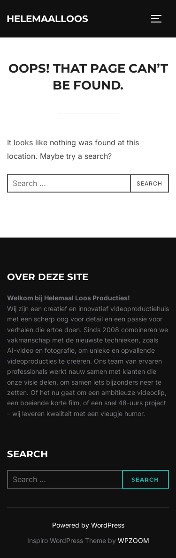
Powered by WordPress (88, 525)
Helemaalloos (47, 18)
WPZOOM (133, 540)
